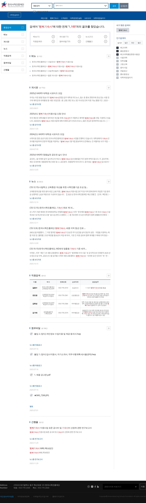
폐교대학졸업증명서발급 (128, 54)
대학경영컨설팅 (76, 18)
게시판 (6, 41)
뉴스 (5, 48)
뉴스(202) (89, 36)
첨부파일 (7, 62)
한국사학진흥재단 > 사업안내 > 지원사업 (52, 62)
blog (98, 487)
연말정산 (121, 71)
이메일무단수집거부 (41, 496)
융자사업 (121, 67)
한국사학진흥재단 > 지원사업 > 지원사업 (57, 66)
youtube (92, 487)
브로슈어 (87, 18)
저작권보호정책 (23, 496)
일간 (126, 43)
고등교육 (121, 64)
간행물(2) (89, 41)
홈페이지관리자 (58, 496)
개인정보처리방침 (7, 496)
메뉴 (5, 34)
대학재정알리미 (99, 18)
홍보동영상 (122, 74)
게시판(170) (63, 36)
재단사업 (44, 18)
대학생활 (121, 61)
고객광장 (64, 18)
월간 (139, 43)
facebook (95, 487)
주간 (132, 43)
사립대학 (121, 57)
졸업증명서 (122, 51)
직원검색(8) (37, 41)
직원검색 (7, 55)
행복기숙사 (54, 18)
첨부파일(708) (64, 41)
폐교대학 (121, 47)
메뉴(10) (36, 36)
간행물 (6, 69)
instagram (88, 487)
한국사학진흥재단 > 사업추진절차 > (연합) (53, 71)
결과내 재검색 (42, 11)
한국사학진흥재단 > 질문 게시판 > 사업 (51, 75)
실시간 (119, 43)
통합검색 (7, 27)
